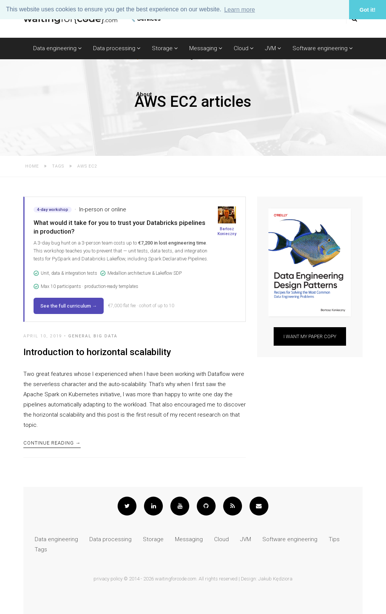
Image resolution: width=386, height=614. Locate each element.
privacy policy (108, 579)
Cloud (244, 48)
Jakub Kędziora (275, 579)
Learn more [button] (239, 9)
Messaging (205, 48)
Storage (165, 48)
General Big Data (93, 336)
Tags (58, 166)
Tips (334, 539)
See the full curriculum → (68, 306)
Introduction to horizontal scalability (97, 352)
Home (32, 166)
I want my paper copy (309, 336)
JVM (273, 48)
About (144, 94)
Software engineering (323, 48)
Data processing (117, 48)
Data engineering (57, 48)
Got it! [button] (367, 10)
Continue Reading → (52, 443)
